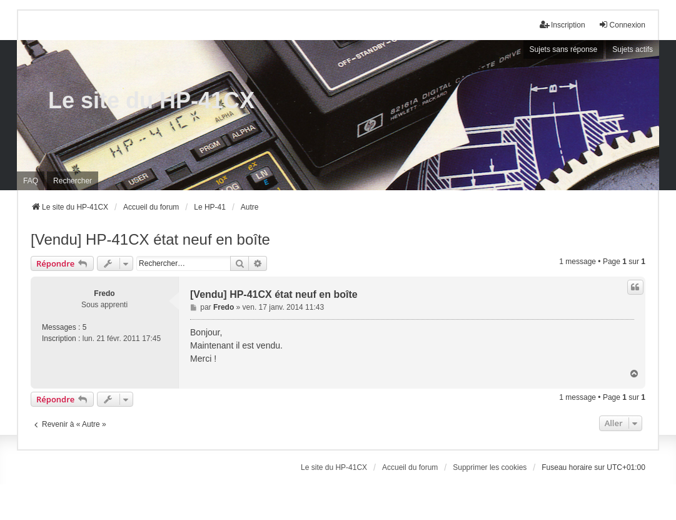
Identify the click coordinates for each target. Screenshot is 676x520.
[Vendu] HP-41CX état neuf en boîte (150, 239)
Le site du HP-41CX (151, 100)
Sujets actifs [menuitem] (632, 49)
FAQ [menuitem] (30, 180)
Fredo (104, 293)
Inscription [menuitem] (562, 24)
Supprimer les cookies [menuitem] (490, 467)
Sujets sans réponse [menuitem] (564, 49)
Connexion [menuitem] (621, 24)
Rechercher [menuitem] (72, 180)
